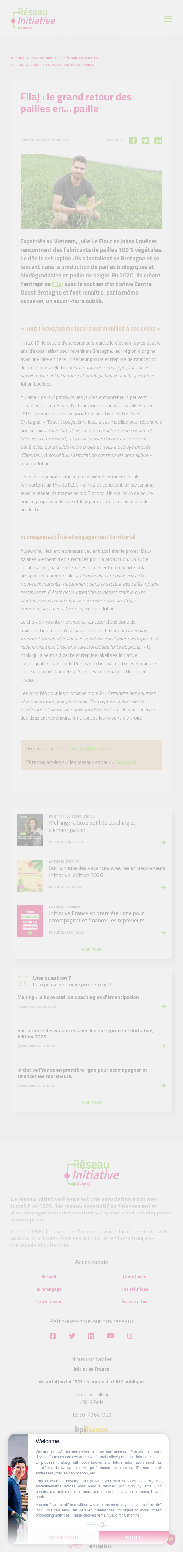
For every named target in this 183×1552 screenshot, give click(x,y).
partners (72, 1452)
